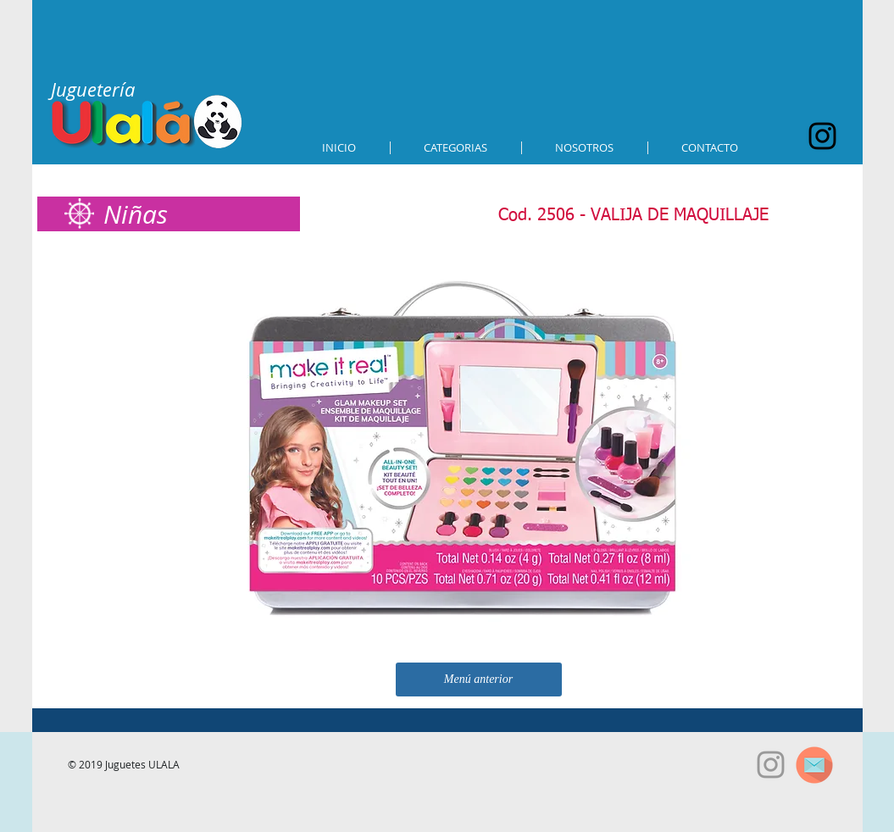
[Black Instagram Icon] (822, 136)
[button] (456, 147)
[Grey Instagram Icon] (770, 764)
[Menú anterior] (479, 679)
